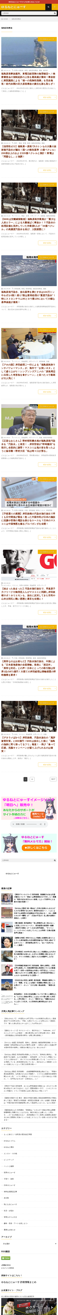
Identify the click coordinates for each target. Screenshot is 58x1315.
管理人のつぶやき (10, 1217)
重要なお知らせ (9, 1230)
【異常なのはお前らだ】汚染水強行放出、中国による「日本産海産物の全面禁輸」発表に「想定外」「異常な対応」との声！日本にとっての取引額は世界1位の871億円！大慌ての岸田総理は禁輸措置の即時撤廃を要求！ (28, 668)
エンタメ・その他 (10, 1153)
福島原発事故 (33, 70)
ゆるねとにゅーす (12, 874)
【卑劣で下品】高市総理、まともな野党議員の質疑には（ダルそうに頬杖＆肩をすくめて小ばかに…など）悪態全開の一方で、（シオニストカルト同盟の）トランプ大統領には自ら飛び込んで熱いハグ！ (30, 1088)
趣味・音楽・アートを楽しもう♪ (16, 1223)
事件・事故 (18, 143)
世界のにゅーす (9, 1172)
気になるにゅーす (10, 1204)
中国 (26, 510)
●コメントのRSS (7, 1268)
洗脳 (47, 361)
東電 (26, 70)
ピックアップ (9, 1160)
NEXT (53, 779)
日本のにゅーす (48, 39)
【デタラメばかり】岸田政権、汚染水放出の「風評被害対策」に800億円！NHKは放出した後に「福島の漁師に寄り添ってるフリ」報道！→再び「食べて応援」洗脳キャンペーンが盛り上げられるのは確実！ (28, 744)
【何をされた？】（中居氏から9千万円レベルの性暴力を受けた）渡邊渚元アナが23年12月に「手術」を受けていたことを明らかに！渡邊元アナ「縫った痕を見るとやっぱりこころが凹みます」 (30, 1021)
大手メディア (34, 216)
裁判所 (45, 70)
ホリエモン (7, 585)
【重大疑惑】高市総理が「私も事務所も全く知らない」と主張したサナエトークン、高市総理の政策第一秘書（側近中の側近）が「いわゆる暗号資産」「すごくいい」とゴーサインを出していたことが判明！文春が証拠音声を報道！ (34, 928)
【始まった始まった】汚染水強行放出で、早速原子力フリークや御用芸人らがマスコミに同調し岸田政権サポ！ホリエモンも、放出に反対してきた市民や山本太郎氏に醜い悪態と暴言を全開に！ (28, 593)
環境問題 (29, 288)
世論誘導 (24, 361)
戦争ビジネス (40, 510)
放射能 (42, 216)
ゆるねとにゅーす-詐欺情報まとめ (18, 1282)
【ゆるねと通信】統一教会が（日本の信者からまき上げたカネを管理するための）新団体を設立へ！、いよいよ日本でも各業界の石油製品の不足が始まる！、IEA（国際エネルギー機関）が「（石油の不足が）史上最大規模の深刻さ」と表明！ (35, 913)
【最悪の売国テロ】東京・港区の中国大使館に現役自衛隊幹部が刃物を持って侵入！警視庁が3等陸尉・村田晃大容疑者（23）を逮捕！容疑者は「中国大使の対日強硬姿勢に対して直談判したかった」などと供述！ (30, 1100)
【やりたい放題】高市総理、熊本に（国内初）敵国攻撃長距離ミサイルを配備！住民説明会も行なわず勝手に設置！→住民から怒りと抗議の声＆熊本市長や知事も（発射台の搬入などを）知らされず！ (30, 1045)
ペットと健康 (9, 1166)
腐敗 (40, 70)
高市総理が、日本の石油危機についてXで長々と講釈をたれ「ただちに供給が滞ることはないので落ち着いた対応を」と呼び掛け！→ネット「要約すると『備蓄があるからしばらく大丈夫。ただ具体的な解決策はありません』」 (35, 999)
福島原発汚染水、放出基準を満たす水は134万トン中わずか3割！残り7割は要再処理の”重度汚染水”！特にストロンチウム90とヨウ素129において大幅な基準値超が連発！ (28, 297)
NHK (16, 734)
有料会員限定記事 (10, 1192)
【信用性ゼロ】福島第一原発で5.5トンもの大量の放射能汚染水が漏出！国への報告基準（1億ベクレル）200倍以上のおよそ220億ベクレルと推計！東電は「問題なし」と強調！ (29, 151)
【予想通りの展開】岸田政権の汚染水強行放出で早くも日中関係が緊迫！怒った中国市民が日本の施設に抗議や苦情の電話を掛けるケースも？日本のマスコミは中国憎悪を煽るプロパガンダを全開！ (28, 518)
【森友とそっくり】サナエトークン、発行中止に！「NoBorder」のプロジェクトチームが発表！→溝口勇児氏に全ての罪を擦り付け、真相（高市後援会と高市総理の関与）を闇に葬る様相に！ (29, 1033)
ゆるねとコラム (9, 1141)
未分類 (6, 1198)
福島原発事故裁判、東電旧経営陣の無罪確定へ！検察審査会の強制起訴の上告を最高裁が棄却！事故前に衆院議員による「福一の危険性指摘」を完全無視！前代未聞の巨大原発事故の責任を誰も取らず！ (28, 78)
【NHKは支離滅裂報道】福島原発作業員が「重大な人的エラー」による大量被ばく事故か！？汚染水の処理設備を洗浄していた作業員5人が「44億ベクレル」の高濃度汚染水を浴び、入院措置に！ (28, 224)
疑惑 (28, 143)
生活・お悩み (9, 1211)
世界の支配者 (18, 70)
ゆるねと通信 (9, 1147)
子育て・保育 (9, 1179)
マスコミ (17, 216)
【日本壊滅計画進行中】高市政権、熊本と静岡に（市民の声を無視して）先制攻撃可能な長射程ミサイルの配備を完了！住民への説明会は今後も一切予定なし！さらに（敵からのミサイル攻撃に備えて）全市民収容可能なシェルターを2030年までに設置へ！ (34, 970)
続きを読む (47, 97)
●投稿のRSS (6, 1265)
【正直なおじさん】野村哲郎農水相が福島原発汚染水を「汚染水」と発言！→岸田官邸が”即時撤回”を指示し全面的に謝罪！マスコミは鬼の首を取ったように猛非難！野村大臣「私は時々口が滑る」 (28, 446)
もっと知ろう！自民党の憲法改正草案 (18, 1134)
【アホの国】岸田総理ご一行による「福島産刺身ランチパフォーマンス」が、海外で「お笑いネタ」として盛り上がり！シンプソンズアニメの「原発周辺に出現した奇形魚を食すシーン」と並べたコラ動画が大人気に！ (28, 371)
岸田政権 (17, 288)
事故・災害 (25, 216)
